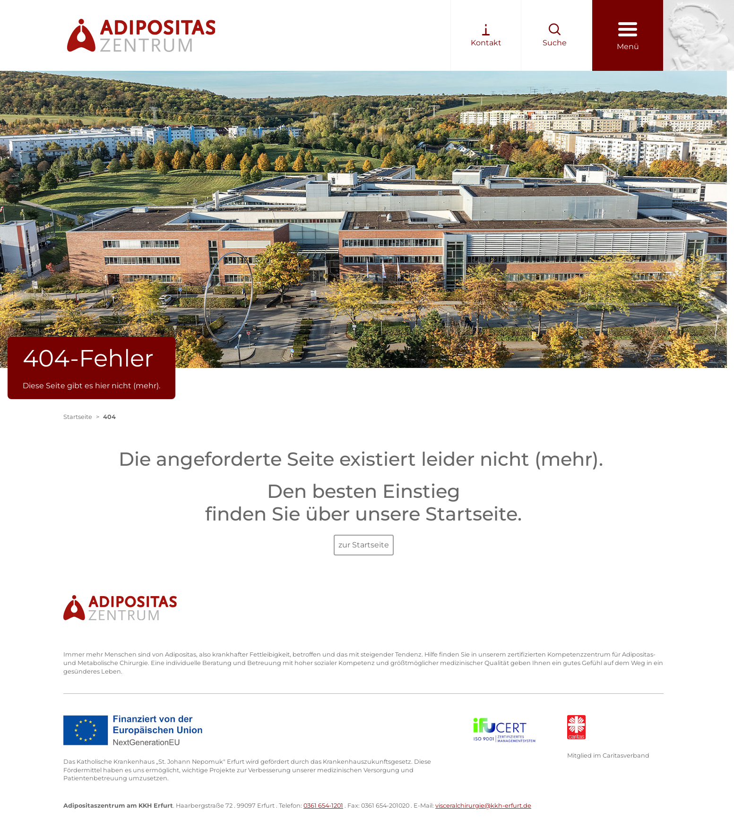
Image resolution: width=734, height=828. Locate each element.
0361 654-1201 (323, 805)
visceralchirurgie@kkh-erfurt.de (483, 805)
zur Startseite (363, 544)
